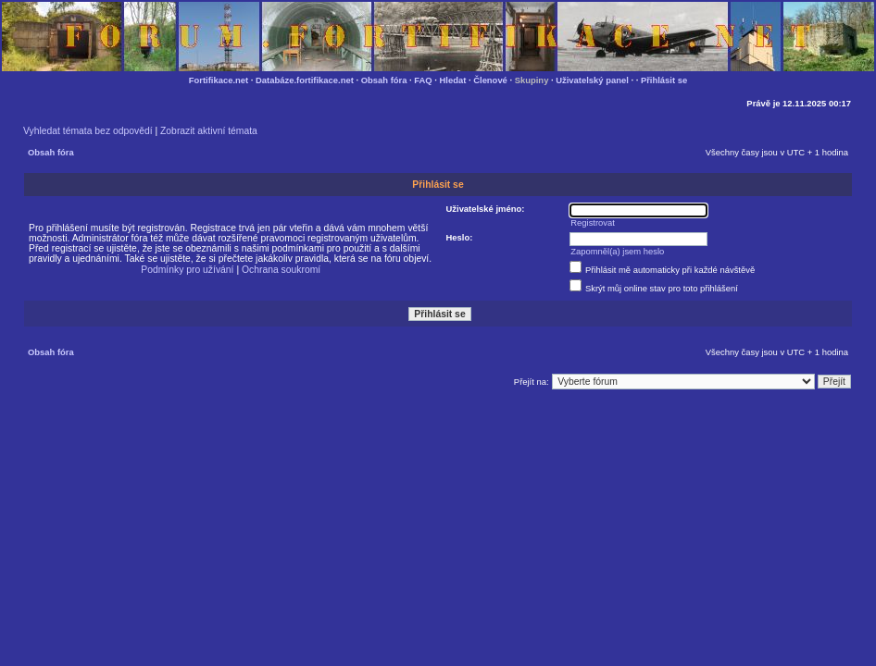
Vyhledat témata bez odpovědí (88, 131)
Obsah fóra (384, 80)
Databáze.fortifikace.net (305, 80)
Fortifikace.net (218, 80)
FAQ (423, 80)
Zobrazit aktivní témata (208, 131)
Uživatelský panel (592, 80)
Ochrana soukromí (281, 270)
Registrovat (592, 222)
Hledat (453, 80)
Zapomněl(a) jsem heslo (617, 251)
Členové (490, 80)
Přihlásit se (664, 80)
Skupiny (532, 80)
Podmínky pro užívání (187, 270)
